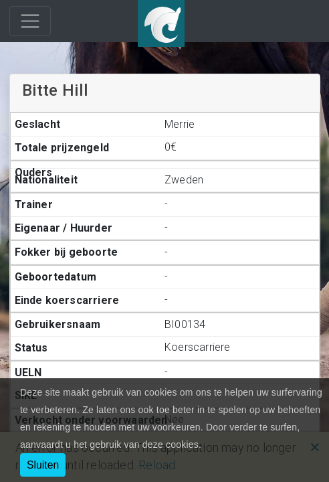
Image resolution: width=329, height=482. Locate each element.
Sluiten (43, 465)
